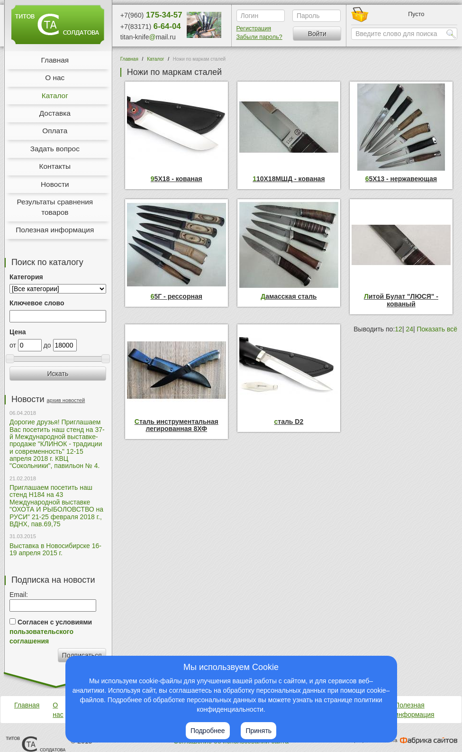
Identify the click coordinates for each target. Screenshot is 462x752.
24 (409, 329)
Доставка (55, 113)
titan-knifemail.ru (148, 37)
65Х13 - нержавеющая (401, 179)
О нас (54, 77)
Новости (55, 184)
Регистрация (254, 28)
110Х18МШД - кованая (289, 179)
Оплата (54, 131)
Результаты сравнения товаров (55, 207)
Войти (317, 33)
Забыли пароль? (259, 37)
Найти (451, 34)
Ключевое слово (36, 303)
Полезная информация (55, 230)
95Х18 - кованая (176, 179)
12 (398, 329)
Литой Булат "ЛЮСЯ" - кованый (401, 300)
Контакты (55, 166)
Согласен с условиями (50, 631)
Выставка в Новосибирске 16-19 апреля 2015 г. (55, 549)
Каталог (55, 96)
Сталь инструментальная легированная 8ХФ (176, 425)
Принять (258, 730)
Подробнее (207, 730)
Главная (55, 60)
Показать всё (437, 329)
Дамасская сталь (289, 296)
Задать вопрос (55, 149)
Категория (26, 277)
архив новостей (66, 400)
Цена (17, 332)
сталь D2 (289, 421)
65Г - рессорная (176, 296)
